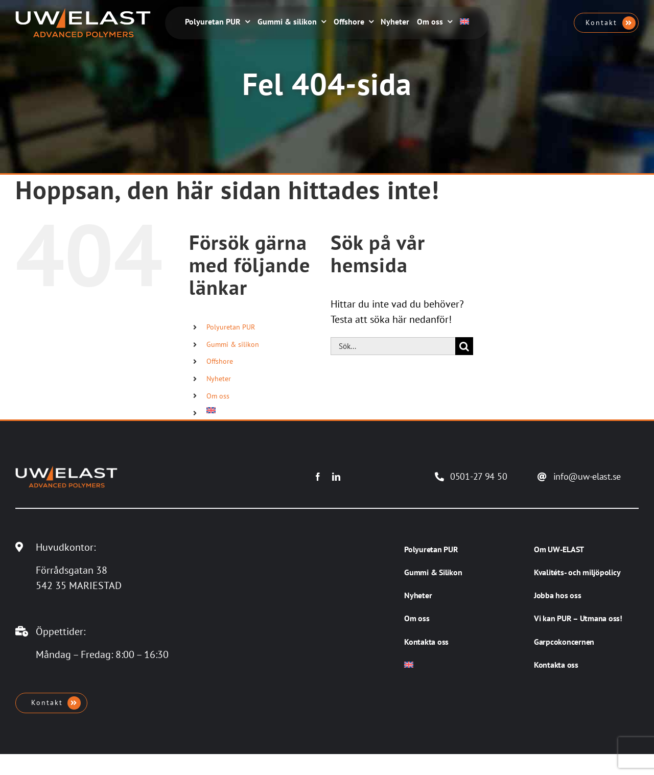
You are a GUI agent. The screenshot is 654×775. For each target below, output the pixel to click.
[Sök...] (393, 346)
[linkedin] (336, 477)
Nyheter (218, 378)
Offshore (219, 361)
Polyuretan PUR (230, 327)
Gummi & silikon (232, 344)
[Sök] (464, 346)
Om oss (217, 396)
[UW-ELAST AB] (83, 12)
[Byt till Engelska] (464, 22)
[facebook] (318, 477)
